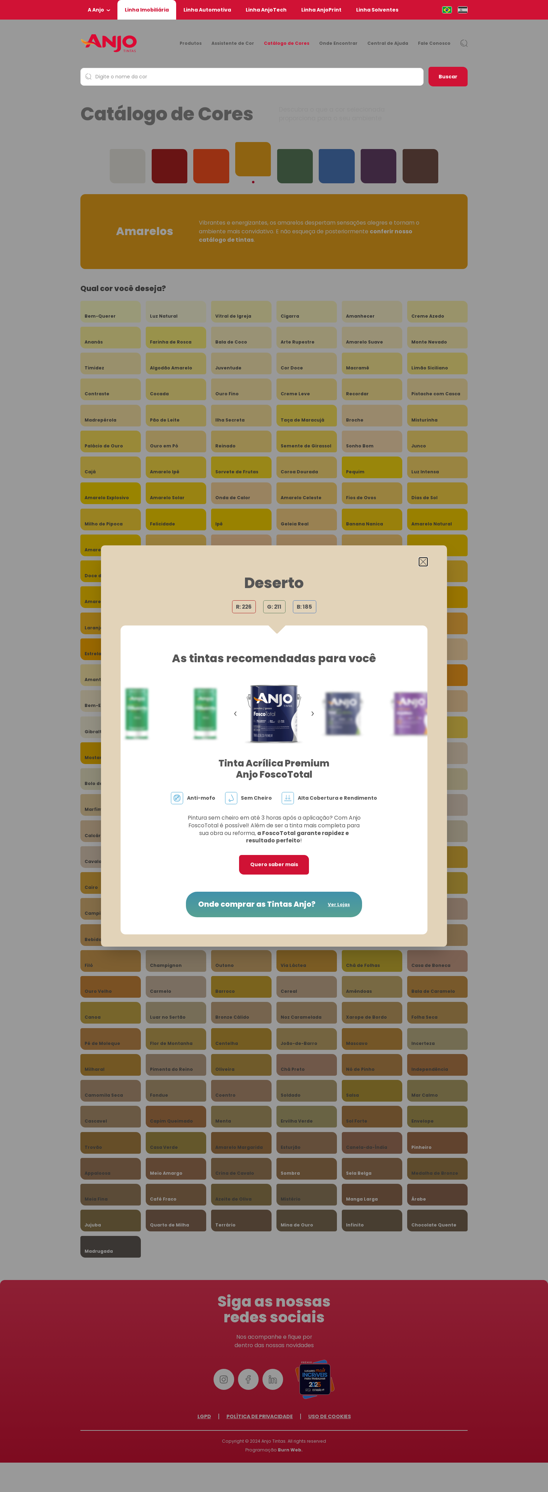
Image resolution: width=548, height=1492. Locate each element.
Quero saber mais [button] (274, 864)
